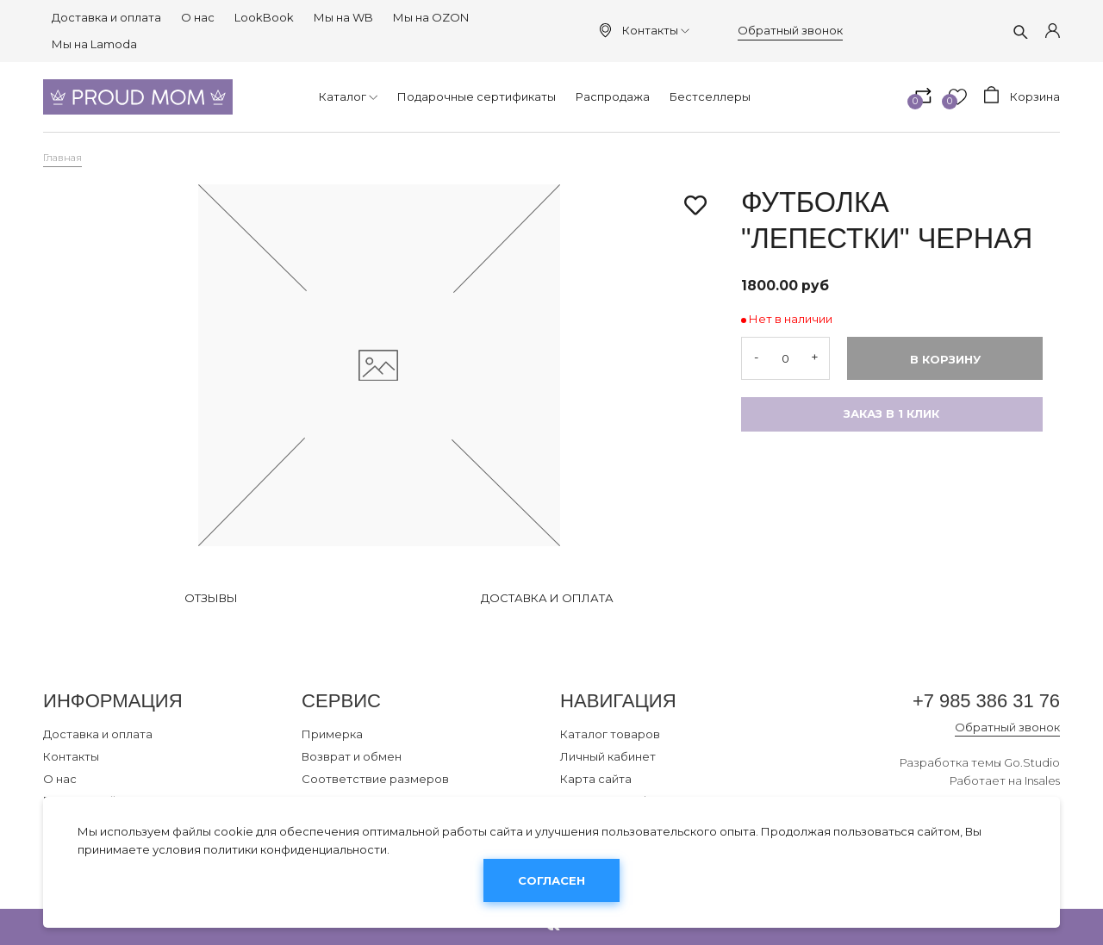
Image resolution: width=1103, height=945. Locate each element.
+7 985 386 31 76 (985, 701)
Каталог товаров (610, 734)
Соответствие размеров (375, 779)
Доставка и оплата (106, 17)
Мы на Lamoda (94, 44)
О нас (198, 17)
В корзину (945, 359)
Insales (1042, 781)
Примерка (332, 734)
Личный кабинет (608, 756)
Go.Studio (1032, 763)
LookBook (264, 17)
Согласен (551, 880)
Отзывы (211, 598)
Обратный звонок (790, 30)
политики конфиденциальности (295, 849)
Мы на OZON (431, 17)
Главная (62, 158)
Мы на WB (343, 17)
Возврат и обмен (352, 756)
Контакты (655, 30)
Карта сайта (596, 779)
